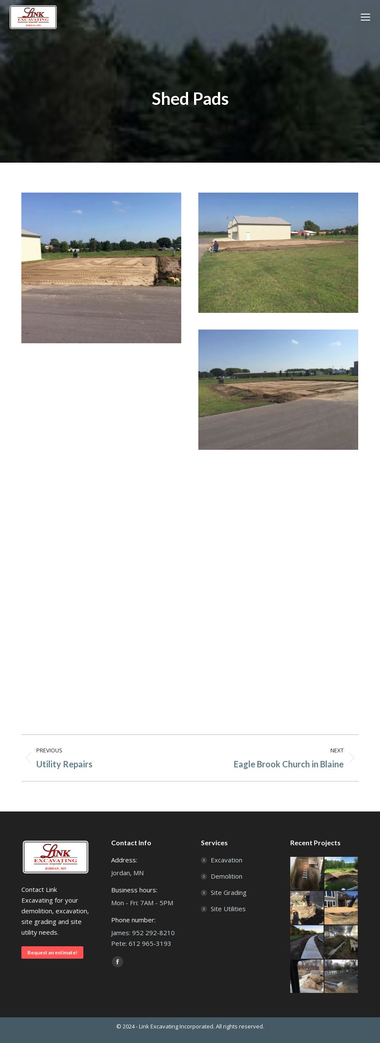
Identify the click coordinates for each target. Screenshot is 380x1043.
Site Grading (229, 892)
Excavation (226, 860)
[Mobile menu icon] (365, 17)
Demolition (226, 876)
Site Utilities (228, 908)
